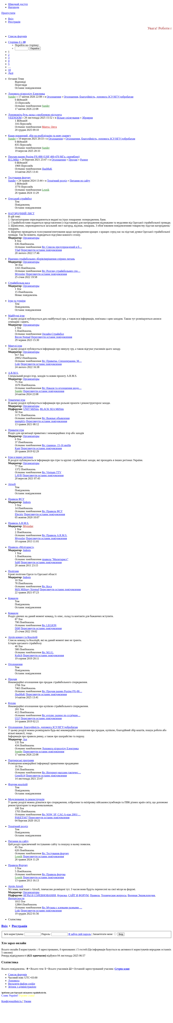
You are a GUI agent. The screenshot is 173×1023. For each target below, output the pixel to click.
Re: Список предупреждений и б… (62, 247)
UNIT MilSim (31, 409)
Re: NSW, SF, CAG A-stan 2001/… (61, 814)
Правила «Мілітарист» (21, 547)
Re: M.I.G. (48, 652)
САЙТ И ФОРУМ (78, 895)
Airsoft (12, 484)
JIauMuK (47, 168)
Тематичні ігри (16, 399)
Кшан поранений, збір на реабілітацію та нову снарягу (39, 135)
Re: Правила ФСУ (52, 511)
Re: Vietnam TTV (51, 472)
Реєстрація (19, 926)
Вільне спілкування (68, 117)
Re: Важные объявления (56, 418)
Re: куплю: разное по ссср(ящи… (61, 715)
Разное (84, 159)
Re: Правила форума (53, 874)
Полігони (13, 571)
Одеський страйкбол (20, 198)
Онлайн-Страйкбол (53, 333)
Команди (13, 598)
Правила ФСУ (16, 499)
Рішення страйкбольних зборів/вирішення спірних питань (41, 258)
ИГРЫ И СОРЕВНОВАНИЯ (39, 895)
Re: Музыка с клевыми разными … (62, 907)
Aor (25, 739)
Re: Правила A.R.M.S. (54, 535)
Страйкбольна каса (19, 282)
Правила (95, 895)
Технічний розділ (57, 180)
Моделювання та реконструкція (26, 799)
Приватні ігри (16, 430)
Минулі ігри (15, 345)
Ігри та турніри (17, 300)
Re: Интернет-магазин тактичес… (61, 772)
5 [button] (8, 63)
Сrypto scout (122, 968)
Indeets (27, 502)
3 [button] (8, 57)
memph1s (20, 421)
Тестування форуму (19, 177)
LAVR (18, 475)
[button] (17, 42)
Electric (19, 514)
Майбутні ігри (16, 315)
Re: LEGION (49, 625)
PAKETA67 (21, 817)
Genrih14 (20, 775)
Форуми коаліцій (18, 784)
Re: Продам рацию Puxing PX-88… (62, 691)
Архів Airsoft (15, 886)
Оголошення (54, 96)
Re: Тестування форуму (55, 853)
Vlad (17, 250)
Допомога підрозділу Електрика (26, 93)
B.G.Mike (13, 159)
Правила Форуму (18, 865)
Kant (17, 448)
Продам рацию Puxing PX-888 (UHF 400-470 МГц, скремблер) (44, 156)
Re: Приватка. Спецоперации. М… (62, 361)
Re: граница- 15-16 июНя (56, 445)
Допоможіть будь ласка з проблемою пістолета (35, 114)
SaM (17, 562)
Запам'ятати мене (104, 934)
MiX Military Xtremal (27, 589)
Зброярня (87, 117)
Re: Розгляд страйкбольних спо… (61, 271)
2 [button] (8, 54)
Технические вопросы (113, 895)
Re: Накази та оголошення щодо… (62, 388)
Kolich (18, 655)
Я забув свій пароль (79, 934)
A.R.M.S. (13, 372)
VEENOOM (15, 117)
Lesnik (45, 189)
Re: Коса (47, 586)
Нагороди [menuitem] (13, 7)
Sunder (12, 96)
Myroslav (20, 274)
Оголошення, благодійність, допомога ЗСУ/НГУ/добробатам (98, 96)
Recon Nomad (22, 337)
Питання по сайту (80, 180)
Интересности (16, 898)
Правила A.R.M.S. (18, 523)
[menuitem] (10, 18)
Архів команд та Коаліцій (22, 637)
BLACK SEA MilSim (52, 409)
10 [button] (9, 70)
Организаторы (31, 237)
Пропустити (8, 13)
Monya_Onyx (49, 126)
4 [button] (8, 60)
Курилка (62, 895)
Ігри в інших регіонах (20, 457)
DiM (17, 628)
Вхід (4, 926)
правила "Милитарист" (55, 559)
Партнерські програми (21, 760)
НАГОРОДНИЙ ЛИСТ (21, 213)
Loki (17, 364)
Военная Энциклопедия (141, 895)
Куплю (12, 703)
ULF (17, 718)
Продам (73, 159)
